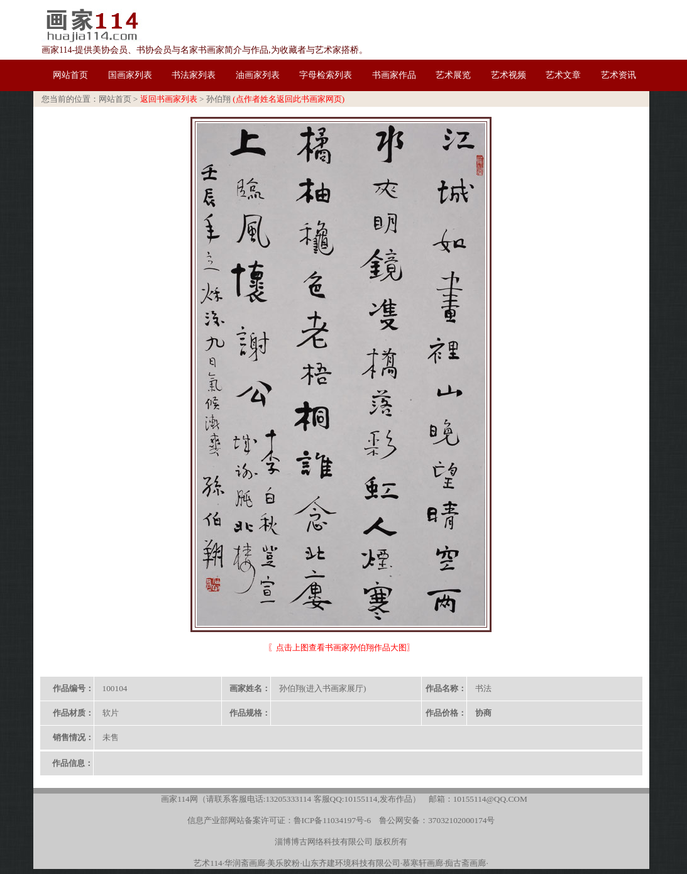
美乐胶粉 (283, 863)
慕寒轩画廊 (422, 863)
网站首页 (115, 99)
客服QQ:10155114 (346, 799)
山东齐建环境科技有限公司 (351, 863)
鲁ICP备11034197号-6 (332, 820)
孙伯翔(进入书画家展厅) (322, 688)
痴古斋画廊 (465, 863)
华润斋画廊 (244, 863)
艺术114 (208, 863)
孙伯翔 (218, 99)
